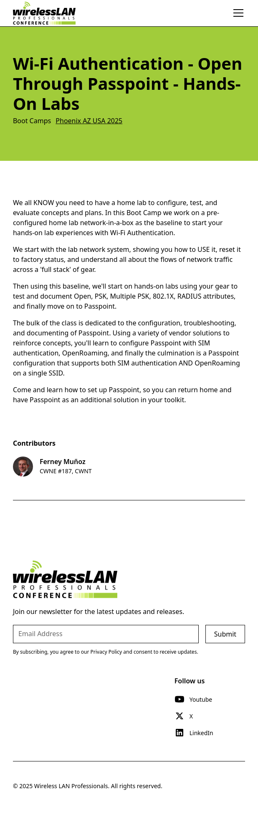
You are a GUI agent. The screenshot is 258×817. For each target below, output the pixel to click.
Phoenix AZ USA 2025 (89, 120)
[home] (44, 13)
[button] (236, 13)
